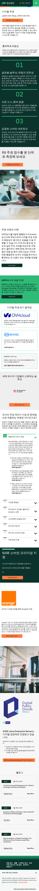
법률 (15, 863)
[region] (19, 880)
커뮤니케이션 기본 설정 (14, 865)
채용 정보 (9, 863)
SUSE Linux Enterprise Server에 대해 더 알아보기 (18, 760)
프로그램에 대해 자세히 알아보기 (14, 365)
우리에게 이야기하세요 (13, 20)
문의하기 (26, 865)
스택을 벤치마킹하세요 (13, 164)
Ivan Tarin (7, 820)
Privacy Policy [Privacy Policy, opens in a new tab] (23, 882)
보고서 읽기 (11, 265)
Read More (30, 794)
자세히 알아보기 (9, 347)
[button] (22, 3)
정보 (30, 863)
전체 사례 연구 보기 (12, 636)
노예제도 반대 (23, 863)
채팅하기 (9, 867)
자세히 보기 (11, 297)
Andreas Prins (8, 794)
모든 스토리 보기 (19, 405)
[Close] (36, 872)
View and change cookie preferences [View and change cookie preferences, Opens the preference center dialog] (25, 889)
